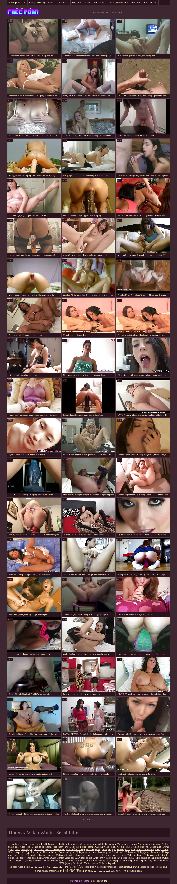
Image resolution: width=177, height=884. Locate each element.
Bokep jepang (87, 846)
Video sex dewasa (145, 849)
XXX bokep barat (16, 860)
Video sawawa (91, 863)
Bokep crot (130, 852)
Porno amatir (49, 858)
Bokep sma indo (53, 844)
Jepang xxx (145, 860)
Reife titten (89, 867)
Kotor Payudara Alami (118, 2)
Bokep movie (132, 860)
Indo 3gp (25, 852)
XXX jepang (65, 863)
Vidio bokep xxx (140, 846)
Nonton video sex (65, 858)
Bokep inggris (109, 849)
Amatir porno (14, 2)
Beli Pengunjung (99, 881)
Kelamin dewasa (160, 860)
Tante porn (156, 852)
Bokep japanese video (33, 844)
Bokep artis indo (52, 860)
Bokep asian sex (47, 855)
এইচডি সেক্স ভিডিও (73, 867)
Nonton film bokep (75, 849)
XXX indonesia (69, 860)
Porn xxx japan (23, 8)
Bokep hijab (156, 846)
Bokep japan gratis (126, 849)
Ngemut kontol (124, 846)
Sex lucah (78, 863)
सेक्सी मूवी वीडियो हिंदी (69, 870)
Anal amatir (136, 2)
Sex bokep (21, 858)
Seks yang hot (104, 852)
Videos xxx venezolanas (106, 867)
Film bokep (14, 852)
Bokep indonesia (34, 860)
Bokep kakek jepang (41, 846)
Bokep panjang (117, 860)
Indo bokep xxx (34, 858)
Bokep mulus (161, 858)
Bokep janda (143, 852)
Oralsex (87, 2)
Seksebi (13, 867)
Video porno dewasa (127, 844)
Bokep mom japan (24, 849)
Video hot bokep (135, 855)
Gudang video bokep (105, 846)
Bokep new (110, 844)
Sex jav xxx (86, 870)
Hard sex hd (99, 2)
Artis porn (98, 858)
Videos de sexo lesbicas (150, 867)
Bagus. (51, 2)
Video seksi (25, 846)
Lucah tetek (118, 852)
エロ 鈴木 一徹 (118, 870)
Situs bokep (36, 852)
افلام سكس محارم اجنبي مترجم (47, 867)
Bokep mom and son (86, 852)
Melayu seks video (65, 855)
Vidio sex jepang (101, 860)
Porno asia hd (63, 2)
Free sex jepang (93, 849)
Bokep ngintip (85, 860)
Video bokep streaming (149, 844)
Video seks (93, 855)
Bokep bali (39, 849)
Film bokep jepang (145, 858)
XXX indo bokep (83, 858)
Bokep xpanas (128, 858)
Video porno (105, 855)
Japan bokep (15, 844)
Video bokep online (55, 849)
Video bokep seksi (108, 863)
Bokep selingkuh (67, 852)
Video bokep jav (112, 858)
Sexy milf (76, 2)
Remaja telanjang (37, 2)
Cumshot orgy (150, 2)
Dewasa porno (72, 846)
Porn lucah (58, 846)
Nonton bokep (50, 852)
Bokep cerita (150, 855)
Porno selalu (98, 844)
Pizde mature (24, 867)
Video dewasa (119, 855)
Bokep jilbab (31, 855)
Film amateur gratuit (129, 867)
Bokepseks (19, 855)
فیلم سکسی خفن (101, 870)
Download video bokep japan (76, 844)
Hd (24, 2)
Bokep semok (161, 849)
